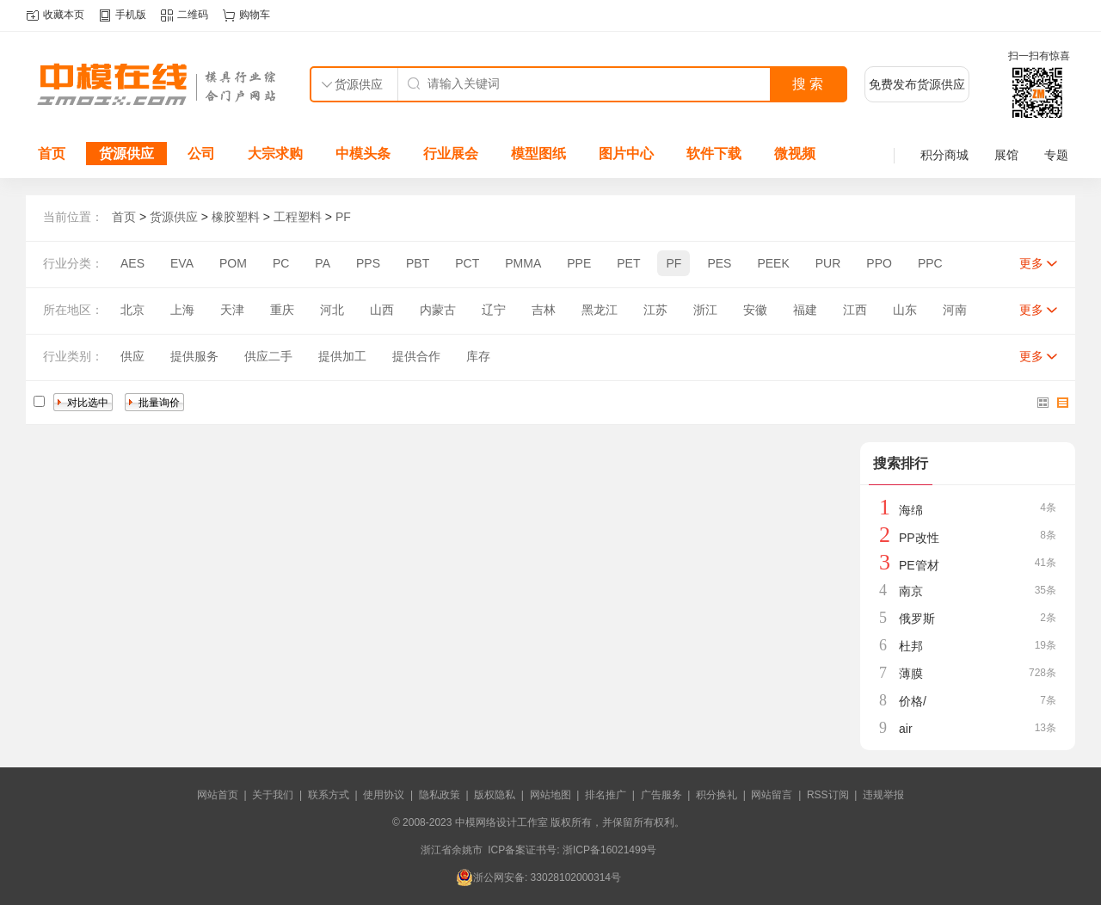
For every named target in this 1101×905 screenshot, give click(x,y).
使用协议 (383, 795)
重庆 (282, 310)
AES (132, 263)
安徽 (755, 310)
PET (628, 263)
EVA (182, 263)
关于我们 (272, 795)
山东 (905, 310)
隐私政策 (439, 795)
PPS (368, 263)
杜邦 (911, 646)
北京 (132, 310)
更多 (1031, 263)
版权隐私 (494, 795)
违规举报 (883, 795)
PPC (930, 263)
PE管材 (919, 565)
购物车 (254, 15)
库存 (478, 356)
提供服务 (194, 356)
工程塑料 (298, 217)
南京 (911, 591)
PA (322, 263)
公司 (201, 153)
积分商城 (944, 155)
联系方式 (328, 795)
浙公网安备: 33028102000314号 (538, 877)
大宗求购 (275, 153)
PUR (828, 263)
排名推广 (605, 795)
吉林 (544, 310)
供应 (132, 356)
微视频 (794, 153)
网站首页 (217, 795)
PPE (579, 263)
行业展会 (450, 153)
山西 (382, 310)
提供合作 (416, 356)
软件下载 (713, 153)
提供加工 (342, 356)
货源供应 (126, 153)
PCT (467, 263)
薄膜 (911, 673)
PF (343, 217)
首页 (51, 153)
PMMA (523, 263)
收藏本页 (63, 15)
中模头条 (363, 153)
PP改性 (919, 538)
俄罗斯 (917, 618)
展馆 (1006, 155)
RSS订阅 (828, 795)
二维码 (192, 15)
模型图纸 (538, 153)
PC (281, 263)
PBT (417, 263)
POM (233, 263)
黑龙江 (599, 310)
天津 (232, 310)
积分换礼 (716, 795)
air (906, 729)
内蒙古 (438, 310)
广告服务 (661, 795)
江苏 (655, 310)
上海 (182, 310)
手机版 (130, 15)
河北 (332, 310)
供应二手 (268, 356)
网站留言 (771, 795)
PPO (879, 263)
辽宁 (494, 310)
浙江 (705, 310)
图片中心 (626, 153)
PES (719, 263)
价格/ (912, 701)
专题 (1056, 155)
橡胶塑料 (236, 217)
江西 (855, 310)
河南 (955, 310)
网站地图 (550, 795)
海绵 (911, 510)
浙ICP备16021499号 (609, 850)
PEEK (773, 263)
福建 (805, 310)
